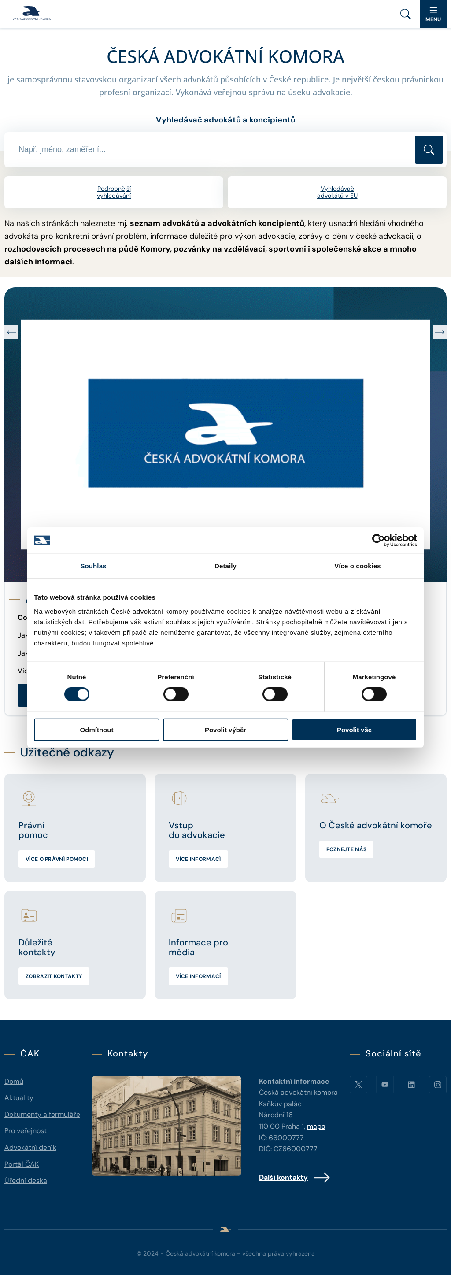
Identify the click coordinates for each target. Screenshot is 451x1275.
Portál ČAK (21, 1164)
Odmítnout (97, 729)
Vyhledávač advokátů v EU (337, 192)
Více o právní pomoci (57, 859)
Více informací (198, 859)
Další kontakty (295, 1177)
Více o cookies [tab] (357, 566)
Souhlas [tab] (93, 566)
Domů (13, 1081)
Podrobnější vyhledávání (114, 192)
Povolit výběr (225, 729)
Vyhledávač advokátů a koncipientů (226, 120)
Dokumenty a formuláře (42, 1114)
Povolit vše (354, 729)
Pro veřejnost (25, 1130)
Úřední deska (25, 1180)
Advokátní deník (30, 1147)
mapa (316, 1126)
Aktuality (18, 1097)
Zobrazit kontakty (54, 976)
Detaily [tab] (225, 566)
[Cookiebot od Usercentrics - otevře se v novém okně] (378, 540)
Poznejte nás (346, 849)
